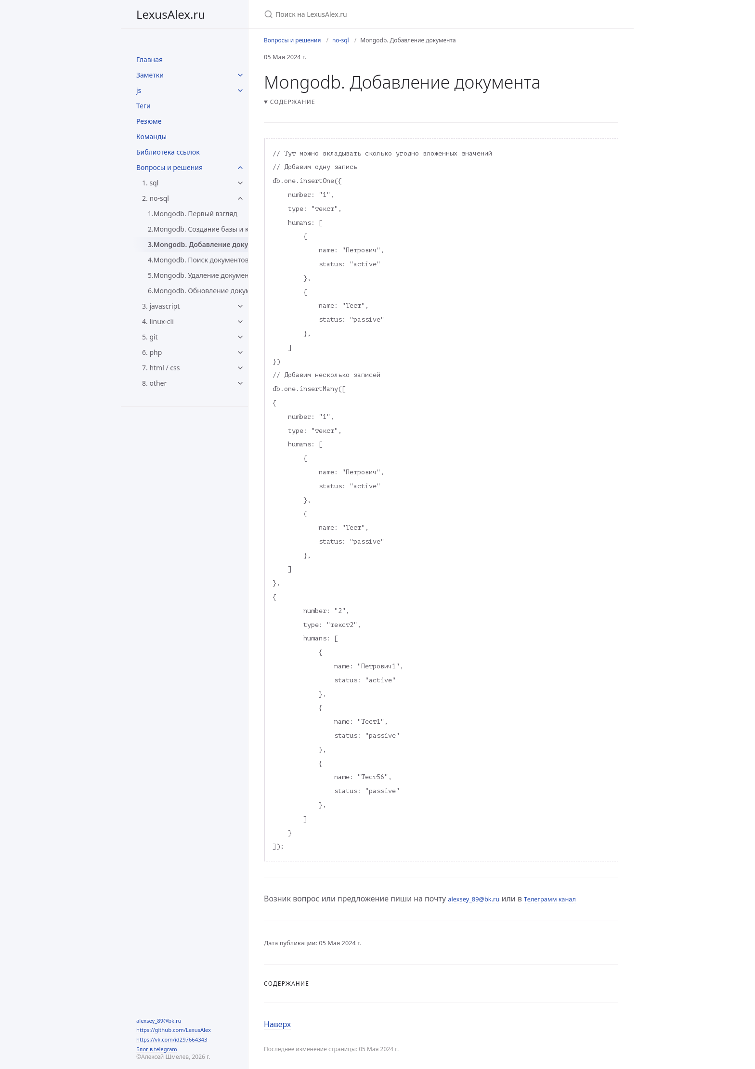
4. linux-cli (158, 321)
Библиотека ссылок (168, 151)
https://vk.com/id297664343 (171, 1039)
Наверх (277, 1024)
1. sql (150, 182)
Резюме (149, 121)
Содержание (292, 102)
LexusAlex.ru (170, 14)
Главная (149, 59)
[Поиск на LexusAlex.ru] (377, 14)
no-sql (340, 40)
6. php (152, 352)
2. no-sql (155, 198)
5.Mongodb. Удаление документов (198, 275)
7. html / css (161, 367)
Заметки (150, 74)
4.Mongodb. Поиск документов (198, 259)
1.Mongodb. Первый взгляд (192, 213)
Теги (143, 105)
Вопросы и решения (169, 167)
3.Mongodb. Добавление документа (198, 244)
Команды (151, 136)
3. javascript (161, 306)
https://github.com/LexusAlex (173, 1029)
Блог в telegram (156, 1049)
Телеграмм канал (550, 899)
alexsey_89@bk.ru (159, 1020)
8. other (154, 383)
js (138, 90)
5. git (150, 336)
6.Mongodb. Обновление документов (198, 290)
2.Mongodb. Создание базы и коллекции (198, 229)
